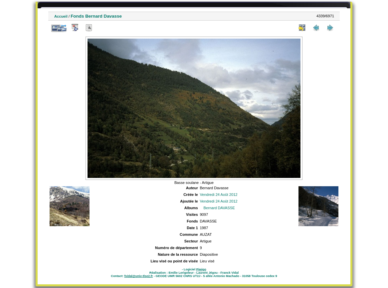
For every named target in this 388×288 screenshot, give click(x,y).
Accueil (61, 16)
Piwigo (201, 269)
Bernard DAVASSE (219, 208)
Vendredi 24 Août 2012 (218, 195)
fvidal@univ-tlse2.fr (138, 276)
